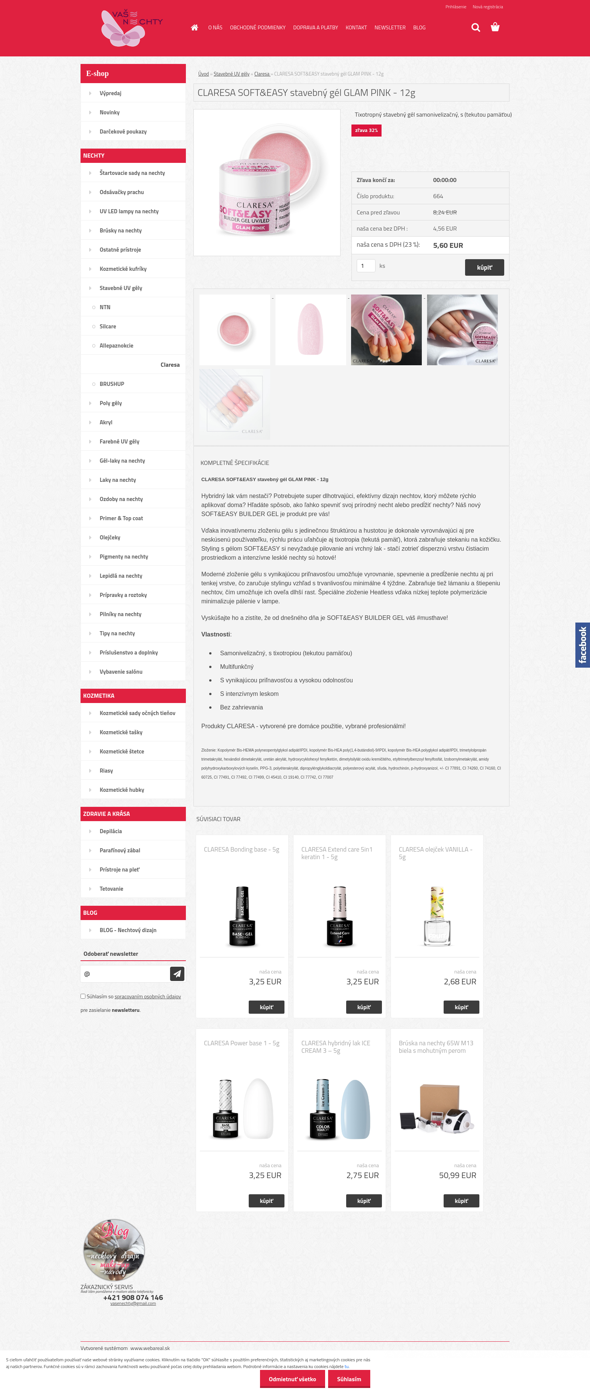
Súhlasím (349, 1378)
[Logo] (132, 28)
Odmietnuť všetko (291, 1378)
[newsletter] (177, 974)
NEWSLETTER (390, 27)
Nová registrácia (488, 6)
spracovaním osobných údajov (148, 996)
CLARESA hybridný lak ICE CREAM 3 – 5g (335, 1046)
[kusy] (366, 265)
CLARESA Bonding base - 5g (241, 849)
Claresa (262, 73)
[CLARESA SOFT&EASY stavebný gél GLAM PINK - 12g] (267, 112)
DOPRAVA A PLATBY (315, 27)
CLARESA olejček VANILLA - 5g (436, 853)
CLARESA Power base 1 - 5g (242, 1043)
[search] (475, 27)
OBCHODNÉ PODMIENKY (258, 27)
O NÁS (215, 27)
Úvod (203, 73)
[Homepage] (194, 27)
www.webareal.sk (150, 1348)
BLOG (419, 27)
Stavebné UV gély (231, 73)
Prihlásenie (456, 6)
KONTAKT (356, 27)
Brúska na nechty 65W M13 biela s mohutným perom (436, 1046)
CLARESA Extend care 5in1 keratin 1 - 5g (337, 853)
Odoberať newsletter (111, 953)
